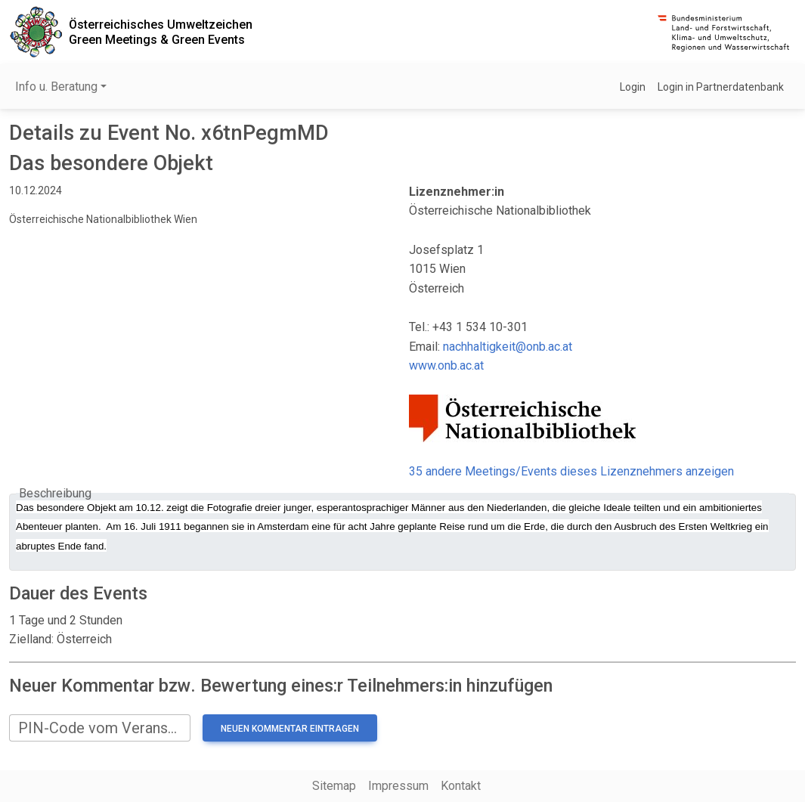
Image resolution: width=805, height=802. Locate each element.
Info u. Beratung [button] (56, 86)
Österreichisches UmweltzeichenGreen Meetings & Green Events (160, 31)
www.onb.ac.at (446, 365)
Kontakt (461, 786)
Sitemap (334, 786)
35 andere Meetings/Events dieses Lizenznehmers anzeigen (571, 471)
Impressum (398, 786)
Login (633, 87)
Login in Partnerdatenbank (721, 87)
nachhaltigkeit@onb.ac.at (507, 346)
